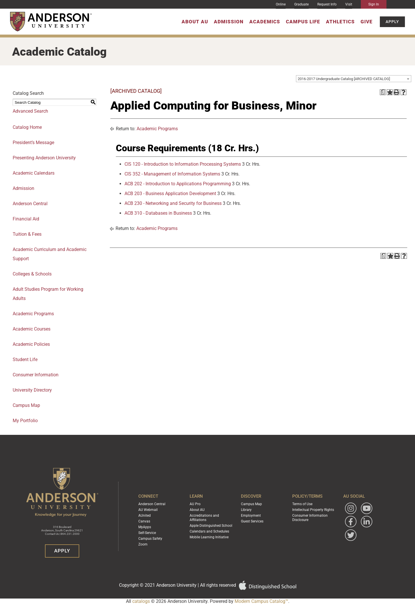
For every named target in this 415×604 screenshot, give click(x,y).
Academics (264, 21)
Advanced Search (30, 111)
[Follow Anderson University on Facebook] (350, 522)
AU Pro (195, 505)
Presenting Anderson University (44, 158)
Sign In (373, 4)
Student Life (25, 359)
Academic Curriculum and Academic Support (49, 254)
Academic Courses (31, 329)
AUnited (144, 516)
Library (246, 510)
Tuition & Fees (27, 234)
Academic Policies (31, 344)
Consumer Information (36, 375)
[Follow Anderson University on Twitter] (350, 536)
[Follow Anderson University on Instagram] (350, 509)
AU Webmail (148, 510)
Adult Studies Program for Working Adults (48, 293)
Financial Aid (26, 219)
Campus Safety (150, 538)
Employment (251, 516)
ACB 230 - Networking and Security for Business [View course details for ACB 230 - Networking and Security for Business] (173, 203)
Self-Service (147, 532)
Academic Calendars (33, 173)
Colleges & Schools (32, 274)
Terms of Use (302, 505)
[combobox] (353, 78)
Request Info (327, 4)
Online (281, 4)
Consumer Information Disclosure (310, 518)
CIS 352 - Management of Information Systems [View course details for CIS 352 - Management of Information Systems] (172, 174)
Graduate (301, 4)
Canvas (144, 521)
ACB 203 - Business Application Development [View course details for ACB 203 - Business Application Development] (170, 193)
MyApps (144, 527)
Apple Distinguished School (211, 525)
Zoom (143, 543)
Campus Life (303, 21)
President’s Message (33, 142)
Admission (229, 21)
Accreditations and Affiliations (204, 518)
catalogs (141, 601)
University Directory (32, 390)
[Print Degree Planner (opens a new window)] (383, 92)
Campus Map (251, 505)
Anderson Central (30, 203)
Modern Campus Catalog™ (261, 601)
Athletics (340, 21)
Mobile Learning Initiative (209, 536)
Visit (348, 4)
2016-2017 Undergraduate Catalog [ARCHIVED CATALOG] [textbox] (344, 79)
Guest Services (252, 521)
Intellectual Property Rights (313, 510)
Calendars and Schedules (209, 531)
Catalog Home (27, 127)
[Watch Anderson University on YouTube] (366, 509)
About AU (195, 21)
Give (367, 21)
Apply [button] (392, 21)
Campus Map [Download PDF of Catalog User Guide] (26, 405)
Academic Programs (33, 313)
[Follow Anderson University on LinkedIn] (366, 522)
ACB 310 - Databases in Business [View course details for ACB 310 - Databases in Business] (158, 213)
